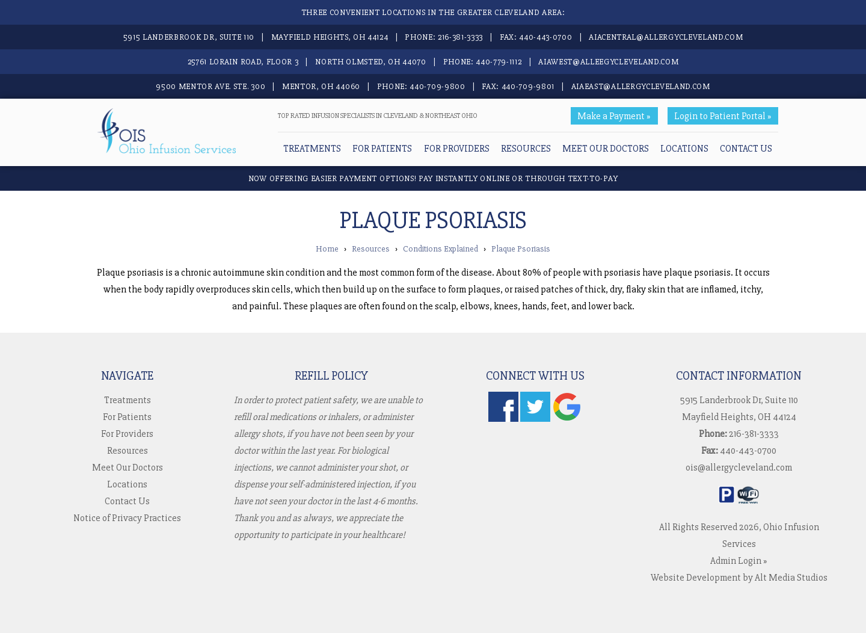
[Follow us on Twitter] (535, 419)
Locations (684, 149)
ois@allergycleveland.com (739, 468)
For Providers (457, 149)
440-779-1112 (498, 62)
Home (327, 249)
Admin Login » (738, 561)
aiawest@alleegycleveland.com (608, 62)
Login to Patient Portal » (723, 116)
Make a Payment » (614, 116)
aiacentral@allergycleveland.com (666, 37)
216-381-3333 (460, 37)
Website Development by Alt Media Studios (739, 578)
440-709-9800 (437, 86)
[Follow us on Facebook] (503, 419)
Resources (526, 149)
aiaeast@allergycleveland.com (640, 86)
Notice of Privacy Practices (127, 518)
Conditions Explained (440, 249)
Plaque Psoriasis (520, 249)
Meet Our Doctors (605, 149)
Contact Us (746, 149)
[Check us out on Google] (567, 419)
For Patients (382, 149)
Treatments (312, 149)
